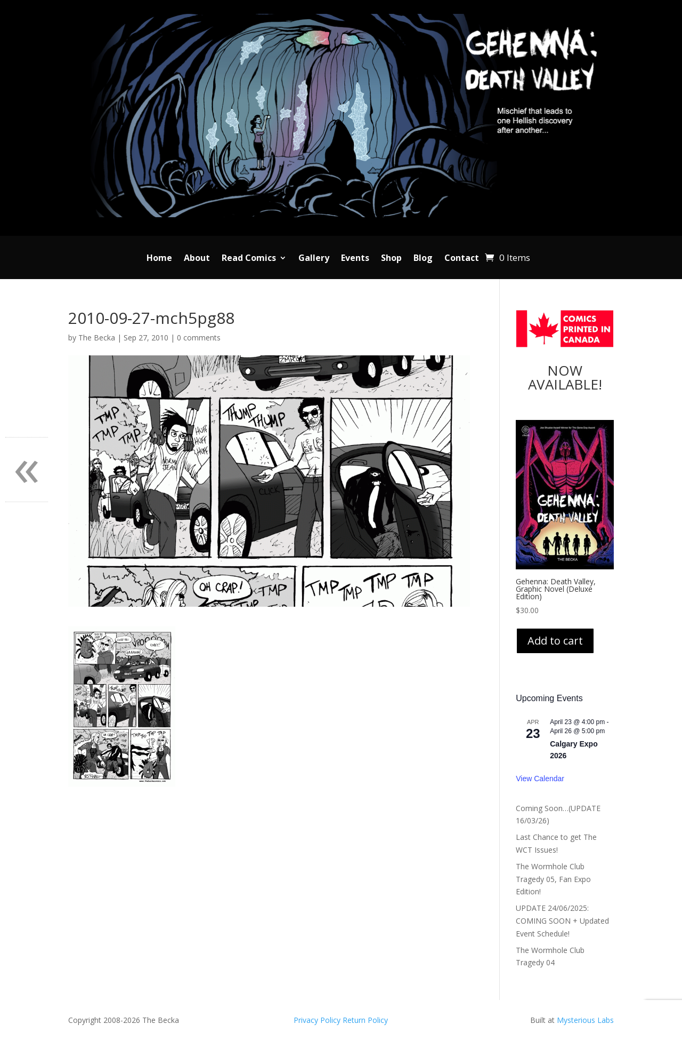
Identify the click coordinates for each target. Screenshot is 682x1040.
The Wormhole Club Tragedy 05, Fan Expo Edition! (553, 879)
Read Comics (249, 259)
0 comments (199, 337)
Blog (423, 259)
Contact (461, 259)
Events (355, 259)
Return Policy (365, 1020)
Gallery (313, 259)
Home (159, 259)
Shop (391, 259)
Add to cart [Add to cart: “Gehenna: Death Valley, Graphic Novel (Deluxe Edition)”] (555, 640)
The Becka (96, 337)
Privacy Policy (318, 1020)
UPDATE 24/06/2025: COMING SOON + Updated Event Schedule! (562, 921)
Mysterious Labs (585, 1020)
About (197, 259)
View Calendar (540, 778)
